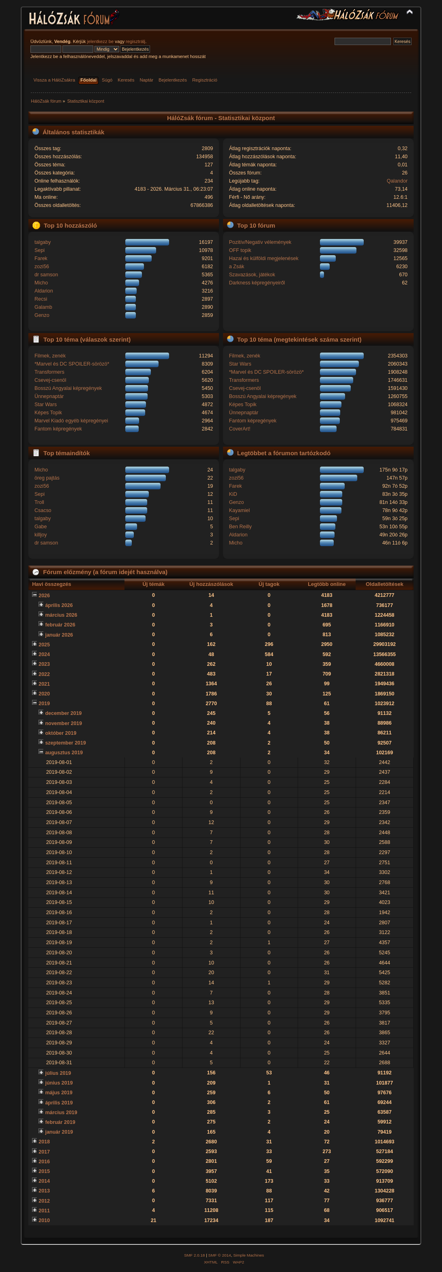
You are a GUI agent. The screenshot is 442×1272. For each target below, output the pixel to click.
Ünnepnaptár (49, 396)
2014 (44, 1181)
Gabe (40, 526)
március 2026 (61, 615)
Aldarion (43, 291)
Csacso (42, 510)
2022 (44, 674)
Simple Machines (248, 1255)
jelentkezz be (100, 41)
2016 (44, 1161)
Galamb (43, 307)
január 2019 (59, 1132)
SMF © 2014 (219, 1255)
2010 (44, 1220)
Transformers (49, 372)
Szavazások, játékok (252, 275)
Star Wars (45, 404)
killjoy (40, 535)
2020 (44, 694)
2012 (44, 1201)
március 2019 (61, 1112)
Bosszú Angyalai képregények (68, 388)
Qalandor (397, 181)
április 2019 (59, 1103)
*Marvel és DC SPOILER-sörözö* (71, 364)
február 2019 (60, 1122)
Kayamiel (239, 510)
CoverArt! (240, 429)
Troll (39, 502)
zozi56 (41, 266)
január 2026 (59, 635)
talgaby (42, 242)
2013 (44, 1191)
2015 (44, 1171)
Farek (40, 258)
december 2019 (63, 713)
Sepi (39, 250)
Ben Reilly (240, 526)
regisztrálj (135, 41)
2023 (44, 664)
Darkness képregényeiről (257, 283)
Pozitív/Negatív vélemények (260, 242)
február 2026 (60, 625)
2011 (44, 1211)
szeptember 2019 (65, 743)
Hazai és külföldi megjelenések (263, 258)
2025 (44, 645)
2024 (44, 654)
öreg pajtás (47, 478)
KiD (233, 494)
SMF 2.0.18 (194, 1255)
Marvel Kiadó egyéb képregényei (71, 421)
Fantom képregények (58, 429)
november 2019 (63, 723)
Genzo (41, 315)
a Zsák (236, 266)
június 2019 (59, 1083)
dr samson (46, 275)
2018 (44, 1142)
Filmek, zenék (50, 356)
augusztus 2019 (64, 752)
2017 (44, 1152)
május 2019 (58, 1093)
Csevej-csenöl (50, 380)
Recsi (40, 299)
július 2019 (58, 1073)
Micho (41, 283)
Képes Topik (48, 412)
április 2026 (59, 605)
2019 (44, 703)
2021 (44, 684)
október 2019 (60, 733)
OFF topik (240, 250)
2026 (44, 595)
